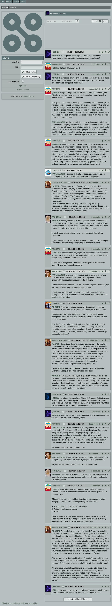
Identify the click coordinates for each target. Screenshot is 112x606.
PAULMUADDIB (58, 122)
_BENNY (55, 52)
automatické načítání (77, 599)
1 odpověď (95, 64)
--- (60, 52)
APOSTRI (56, 56)
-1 (99, 424)
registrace (23, 86)
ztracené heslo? (22, 90)
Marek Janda (29, 96)
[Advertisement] (77, 37)
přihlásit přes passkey (31, 77)
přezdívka (15, 62)
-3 (99, 183)
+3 (99, 170)
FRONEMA (56, 144)
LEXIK (54, 303)
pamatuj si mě (13, 81)
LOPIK (54, 170)
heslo (17, 67)
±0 (99, 527)
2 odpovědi (93, 340)
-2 (99, 340)
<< (93, 21)
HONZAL (55, 394)
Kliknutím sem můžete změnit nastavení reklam (19, 603)
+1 (99, 52)
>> (107, 21)
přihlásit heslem (29, 72)
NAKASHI (56, 186)
